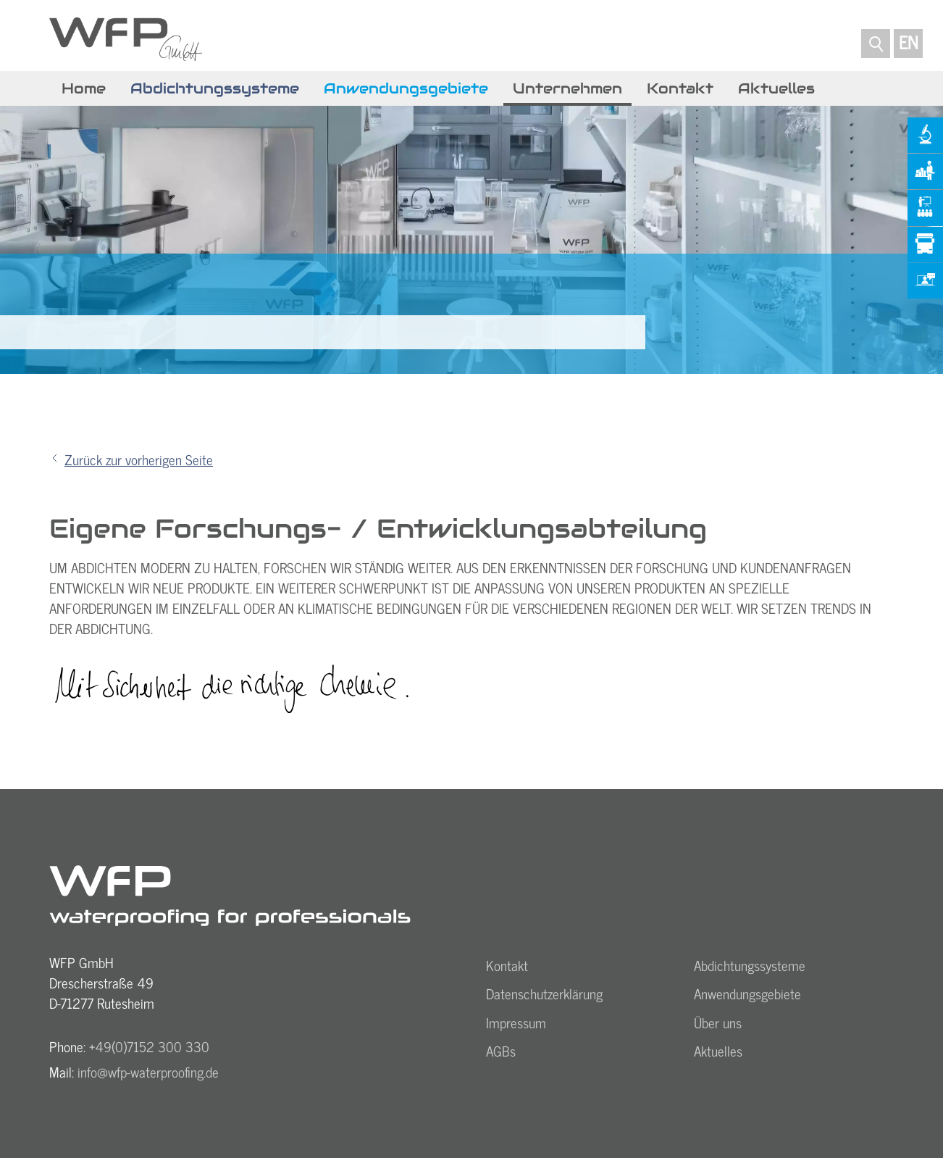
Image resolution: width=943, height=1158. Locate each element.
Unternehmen (567, 88)
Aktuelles (776, 88)
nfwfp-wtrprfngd (148, 1071)
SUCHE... (875, 39)
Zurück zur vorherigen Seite (138, 459)
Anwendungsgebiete (406, 88)
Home (84, 88)
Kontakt (680, 88)
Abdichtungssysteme (214, 88)
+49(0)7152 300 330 (149, 1046)
